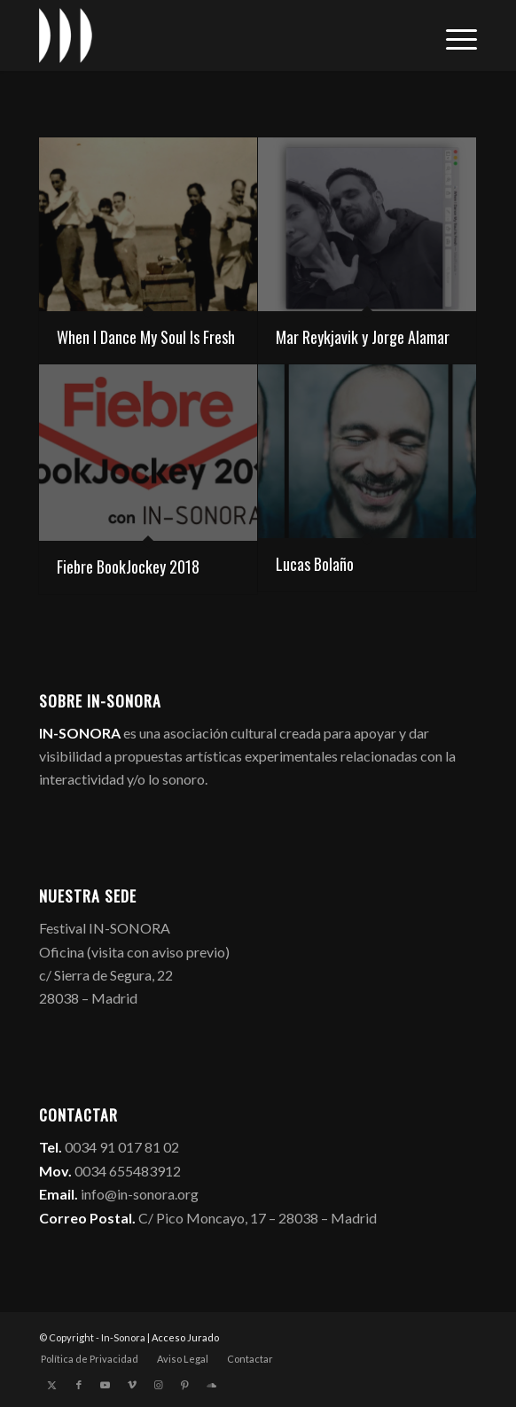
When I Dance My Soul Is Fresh (146, 336)
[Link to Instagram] (158, 1385)
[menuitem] (452, 35)
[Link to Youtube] (105, 1385)
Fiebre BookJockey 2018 (128, 566)
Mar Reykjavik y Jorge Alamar (363, 336)
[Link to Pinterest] (185, 1385)
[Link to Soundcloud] (212, 1385)
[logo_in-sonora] (214, 35)
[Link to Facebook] (79, 1385)
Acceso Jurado (185, 1337)
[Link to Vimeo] (132, 1385)
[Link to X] (52, 1385)
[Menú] (452, 35)
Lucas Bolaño (315, 563)
